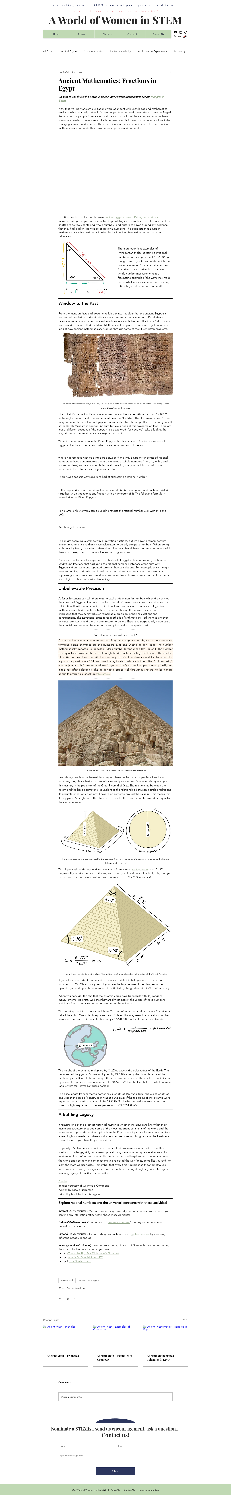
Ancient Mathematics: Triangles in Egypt (161, 1357)
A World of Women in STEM (115, 20)
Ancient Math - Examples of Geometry (114, 1357)
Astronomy (179, 51)
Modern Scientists (94, 51)
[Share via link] (75, 1298)
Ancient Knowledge (121, 51)
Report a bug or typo (149, 1490)
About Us (115, 1490)
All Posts (47, 51)
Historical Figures (68, 51)
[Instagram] (181, 32)
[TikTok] (186, 32)
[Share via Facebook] (59, 1298)
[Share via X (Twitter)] (67, 1298)
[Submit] (115, 1471)
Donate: (178, 36)
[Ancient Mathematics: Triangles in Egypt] (165, 1337)
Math (61, 1288)
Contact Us (129, 1490)
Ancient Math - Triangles (63, 1356)
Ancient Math (67, 1280)
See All (184, 1319)
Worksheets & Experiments (152, 51)
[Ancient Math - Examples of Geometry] (115, 1337)
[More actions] (171, 72)
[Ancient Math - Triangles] (65, 1337)
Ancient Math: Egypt (89, 1280)
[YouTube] (176, 32)
